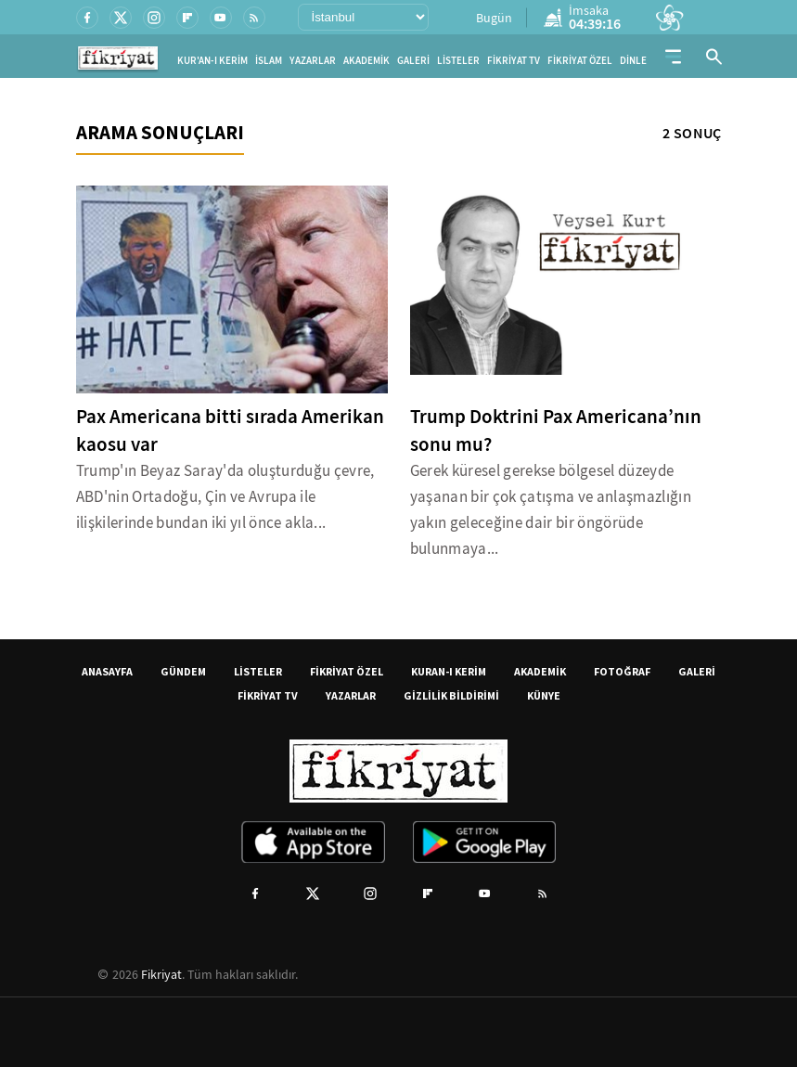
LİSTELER (458, 61)
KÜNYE (543, 695)
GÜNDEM (183, 671)
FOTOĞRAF (622, 671)
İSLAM (268, 61)
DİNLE (633, 61)
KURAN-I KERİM (448, 671)
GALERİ (413, 61)
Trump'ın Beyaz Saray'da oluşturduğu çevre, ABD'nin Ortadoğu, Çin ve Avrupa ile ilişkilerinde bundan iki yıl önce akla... (225, 497)
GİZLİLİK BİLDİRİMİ (451, 695)
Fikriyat (161, 974)
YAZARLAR (312, 61)
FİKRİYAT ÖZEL (579, 61)
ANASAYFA (107, 671)
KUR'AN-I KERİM (212, 61)
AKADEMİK (366, 61)
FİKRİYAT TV (513, 61)
